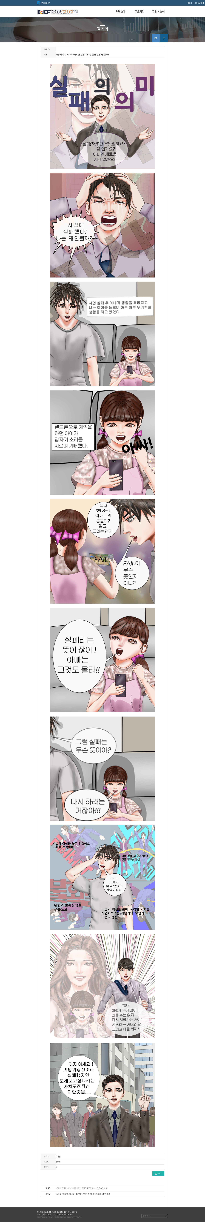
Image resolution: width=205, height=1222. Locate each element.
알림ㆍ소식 (158, 11)
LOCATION (199, 3)
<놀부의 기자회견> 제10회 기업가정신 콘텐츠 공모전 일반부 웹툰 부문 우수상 (83, 1194)
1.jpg (58, 1156)
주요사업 (139, 11)
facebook (164, 38)
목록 (159, 1173)
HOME (189, 3)
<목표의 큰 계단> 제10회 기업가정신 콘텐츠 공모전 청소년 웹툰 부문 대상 (81, 1188)
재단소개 (121, 11)
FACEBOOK (45, 3)
